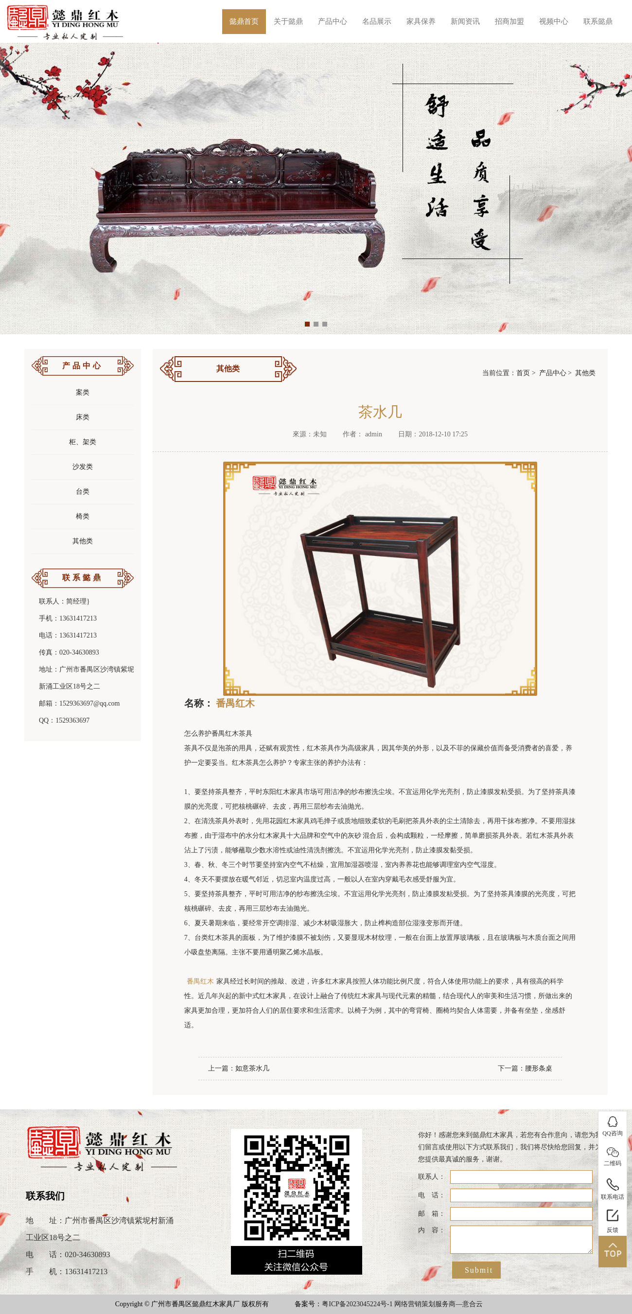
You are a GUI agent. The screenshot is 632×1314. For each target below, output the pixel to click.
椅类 (82, 516)
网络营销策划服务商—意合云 (438, 1304)
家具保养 (421, 21)
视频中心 (553, 21)
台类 (82, 491)
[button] (307, 324)
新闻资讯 (465, 21)
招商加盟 (509, 21)
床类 (82, 417)
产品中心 (332, 21)
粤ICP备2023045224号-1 (357, 1304)
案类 (82, 392)
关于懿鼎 (288, 21)
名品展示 (376, 21)
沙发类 (82, 466)
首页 (523, 373)
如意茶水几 (252, 1068)
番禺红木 (235, 703)
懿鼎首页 (244, 21)
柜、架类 (82, 442)
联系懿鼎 (598, 21)
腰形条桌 (538, 1068)
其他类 (82, 541)
